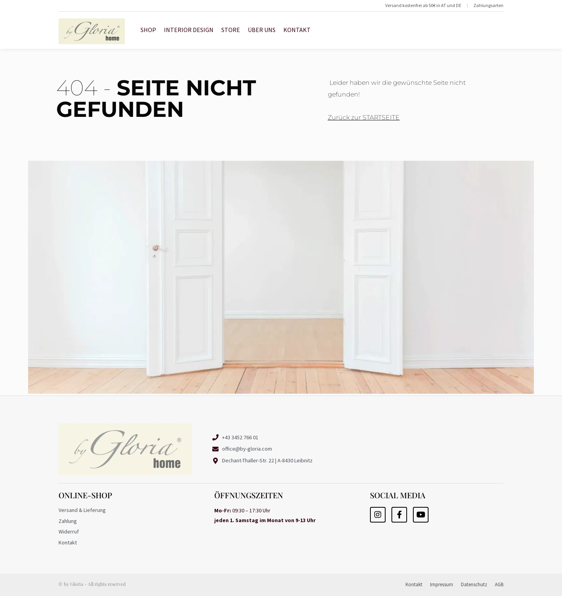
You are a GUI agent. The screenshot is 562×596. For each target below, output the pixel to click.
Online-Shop (85, 495)
